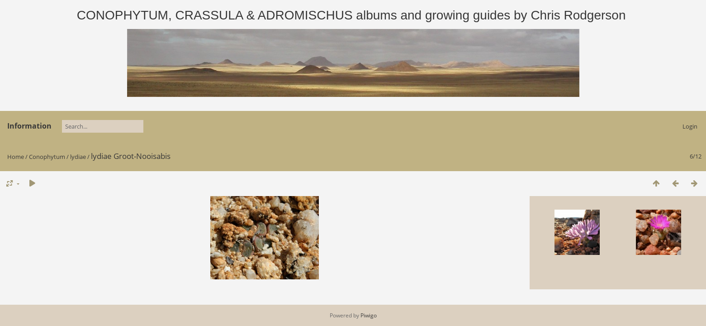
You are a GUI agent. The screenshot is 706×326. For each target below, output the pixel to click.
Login (689, 126)
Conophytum (47, 157)
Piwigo (368, 315)
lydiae (78, 157)
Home (15, 157)
